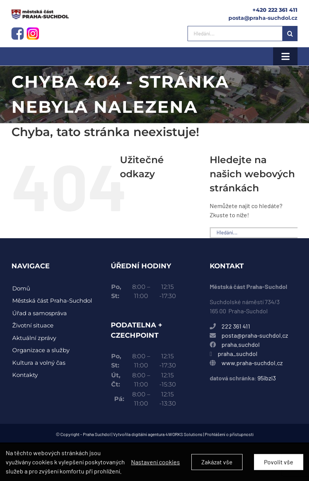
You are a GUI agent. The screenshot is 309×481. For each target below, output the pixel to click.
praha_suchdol (237, 353)
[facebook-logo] (17, 30)
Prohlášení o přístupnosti (229, 434)
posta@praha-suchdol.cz (263, 17)
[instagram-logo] (40, 12)
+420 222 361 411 (275, 9)
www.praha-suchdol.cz (252, 362)
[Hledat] (290, 33)
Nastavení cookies (155, 466)
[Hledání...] (235, 33)
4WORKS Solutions (183, 434)
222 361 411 (236, 326)
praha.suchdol (241, 344)
